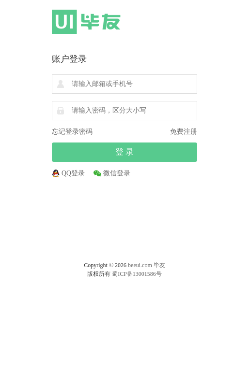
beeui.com (140, 265)
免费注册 (183, 131)
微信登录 (116, 173)
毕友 (159, 265)
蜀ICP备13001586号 (137, 273)
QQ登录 (73, 173)
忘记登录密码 (72, 131)
